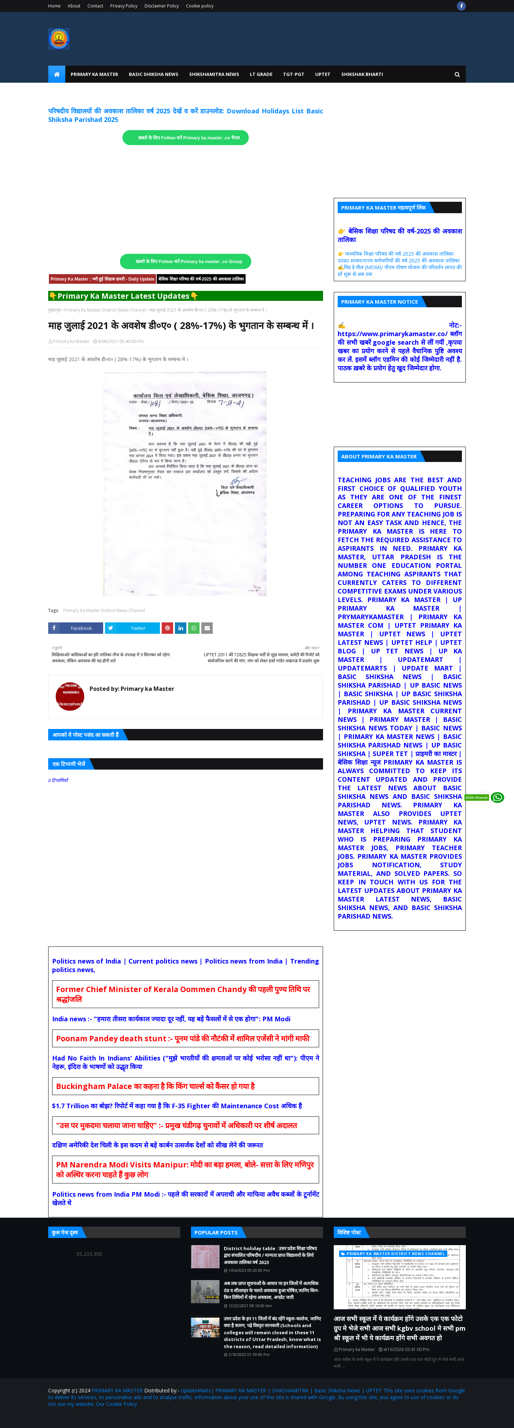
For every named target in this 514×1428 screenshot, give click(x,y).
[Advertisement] (185, 200)
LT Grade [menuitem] (261, 74)
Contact (95, 6)
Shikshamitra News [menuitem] (214, 74)
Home (54, 6)
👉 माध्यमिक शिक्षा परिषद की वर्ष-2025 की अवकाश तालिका (396, 253)
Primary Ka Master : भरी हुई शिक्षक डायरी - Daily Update (102, 279)
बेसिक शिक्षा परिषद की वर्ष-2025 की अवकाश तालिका (201, 279)
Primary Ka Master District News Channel (105, 310)
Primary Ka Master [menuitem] (94, 74)
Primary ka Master (71, 341)
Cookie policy (199, 6)
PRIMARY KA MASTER (117, 1390)
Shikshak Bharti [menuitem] (362, 74)
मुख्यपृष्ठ (54, 310)
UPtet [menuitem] (323, 74)
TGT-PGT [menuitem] (293, 74)
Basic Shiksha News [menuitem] (153, 74)
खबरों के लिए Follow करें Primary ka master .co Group (189, 261)
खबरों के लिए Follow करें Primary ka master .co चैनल (189, 137)
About (74, 6)
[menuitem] (56, 74)
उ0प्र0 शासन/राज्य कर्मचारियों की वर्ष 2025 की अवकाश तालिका (399, 260)
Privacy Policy (123, 6)
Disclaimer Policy (162, 6)
